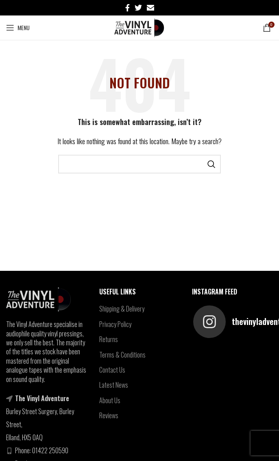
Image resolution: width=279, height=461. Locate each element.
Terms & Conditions (122, 355)
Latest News (113, 385)
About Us (109, 400)
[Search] (139, 164)
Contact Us (112, 370)
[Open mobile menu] (18, 28)
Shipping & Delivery (121, 309)
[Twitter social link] (138, 8)
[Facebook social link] (127, 8)
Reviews (108, 415)
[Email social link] (150, 8)
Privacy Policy (115, 324)
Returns (108, 339)
